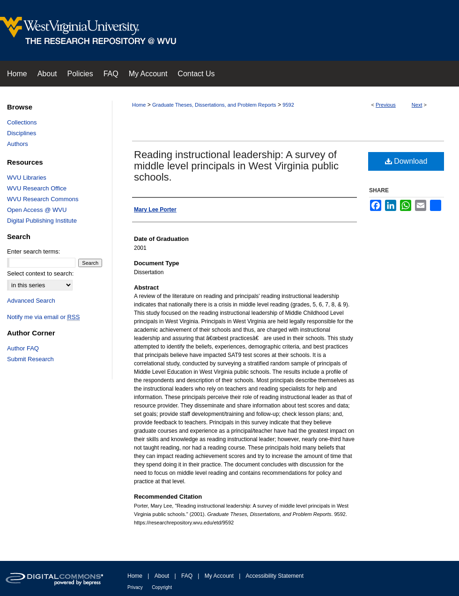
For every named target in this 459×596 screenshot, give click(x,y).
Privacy (135, 587)
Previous (386, 105)
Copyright (162, 587)
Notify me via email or (43, 316)
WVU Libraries (26, 177)
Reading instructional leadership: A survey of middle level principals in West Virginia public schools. (236, 166)
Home (139, 105)
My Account (219, 576)
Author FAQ (23, 348)
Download (406, 161)
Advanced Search (31, 300)
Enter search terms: (33, 251)
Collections (22, 122)
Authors (17, 143)
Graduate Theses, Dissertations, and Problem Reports (214, 105)
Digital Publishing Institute (42, 220)
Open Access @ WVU (37, 209)
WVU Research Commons (42, 199)
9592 (288, 105)
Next (417, 105)
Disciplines (21, 133)
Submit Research (30, 359)
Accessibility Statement (275, 576)
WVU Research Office (37, 188)
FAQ (186, 576)
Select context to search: (40, 273)
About (162, 576)
